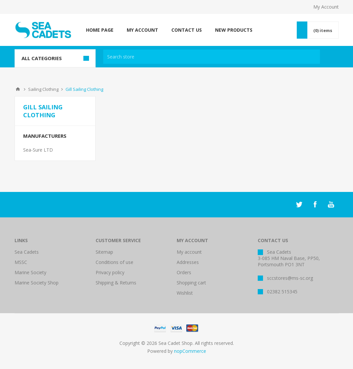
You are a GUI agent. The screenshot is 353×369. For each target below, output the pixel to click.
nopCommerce (190, 351)
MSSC (21, 262)
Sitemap (104, 252)
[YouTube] (331, 204)
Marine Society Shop (37, 282)
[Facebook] (315, 204)
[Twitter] (299, 204)
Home (18, 89)
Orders (184, 272)
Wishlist (185, 293)
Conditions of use (114, 262)
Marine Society (30, 272)
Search (331, 56)
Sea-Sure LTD (38, 150)
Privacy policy (110, 272)
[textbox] (211, 57)
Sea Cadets (27, 252)
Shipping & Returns (116, 282)
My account (189, 252)
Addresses (188, 262)
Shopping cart (191, 282)
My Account (326, 7)
